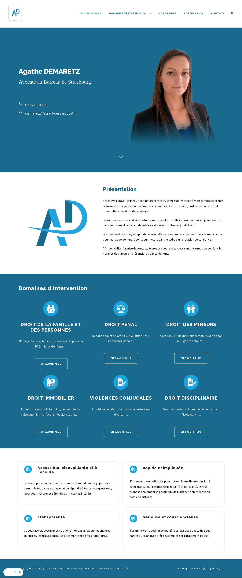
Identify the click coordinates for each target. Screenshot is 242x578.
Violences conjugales (121, 398)
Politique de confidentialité (110, 568)
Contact (218, 13)
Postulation (194, 13)
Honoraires (167, 13)
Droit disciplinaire (191, 398)
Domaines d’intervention (128, 13)
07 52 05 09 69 (36, 104)
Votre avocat (90, 13)
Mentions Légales (76, 568)
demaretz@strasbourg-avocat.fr (51, 113)
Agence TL (216, 568)
